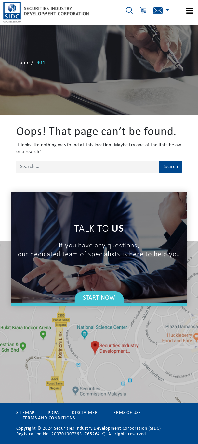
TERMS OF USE (126, 412)
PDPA (53, 412)
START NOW (99, 298)
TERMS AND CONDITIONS (49, 418)
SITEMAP (25, 412)
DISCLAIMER (85, 412)
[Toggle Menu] (187, 10)
